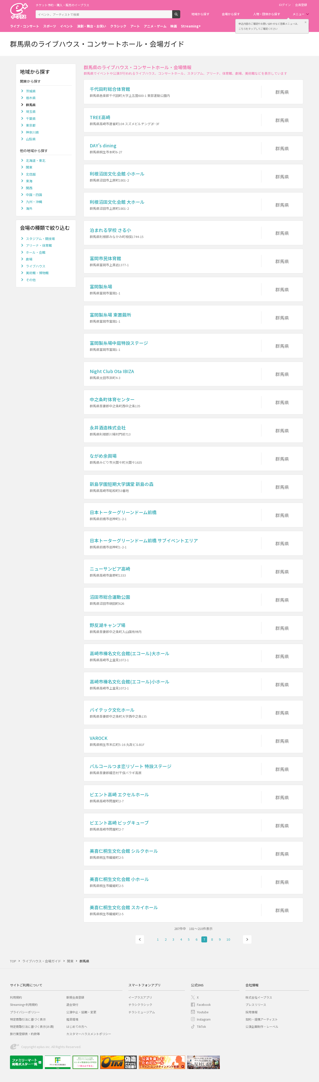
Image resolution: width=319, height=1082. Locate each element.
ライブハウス (35, 266)
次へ (247, 939)
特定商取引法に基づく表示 (28, 1019)
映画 (173, 26)
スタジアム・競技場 (40, 238)
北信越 (31, 174)
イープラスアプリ (140, 997)
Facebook (204, 1004)
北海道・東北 (35, 160)
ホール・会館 (35, 252)
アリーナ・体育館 (39, 245)
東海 (29, 181)
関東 (29, 167)
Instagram (204, 1019)
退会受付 (72, 1004)
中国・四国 (34, 194)
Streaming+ (191, 26)
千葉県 (31, 118)
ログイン (285, 4)
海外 (29, 208)
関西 (29, 188)
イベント (66, 26)
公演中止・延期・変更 (81, 1012)
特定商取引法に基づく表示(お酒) (32, 1026)
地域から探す (200, 14)
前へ (140, 939)
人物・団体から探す (266, 14)
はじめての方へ (76, 1026)
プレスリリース (255, 1004)
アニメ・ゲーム (155, 26)
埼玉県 (31, 111)
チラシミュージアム (141, 1012)
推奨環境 (72, 1019)
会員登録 (301, 4)
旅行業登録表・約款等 (25, 1034)
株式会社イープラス (258, 997)
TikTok (201, 1026)
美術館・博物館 (37, 272)
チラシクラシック (140, 1004)
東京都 (31, 125)
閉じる (306, 22)
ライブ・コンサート (24, 26)
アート (135, 26)
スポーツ (49, 26)
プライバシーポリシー (25, 1012)
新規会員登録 (75, 997)
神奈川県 (32, 132)
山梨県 (31, 139)
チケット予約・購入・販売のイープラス (62, 5)
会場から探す (231, 14)
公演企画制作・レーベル (261, 1026)
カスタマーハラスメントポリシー (88, 1034)
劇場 (29, 259)
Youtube (202, 1012)
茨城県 (31, 91)
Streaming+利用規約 (24, 1004)
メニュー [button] (299, 14)
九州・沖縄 (34, 201)
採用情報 (251, 1012)
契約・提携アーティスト (261, 1019)
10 (228, 939)
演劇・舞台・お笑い (91, 26)
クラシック (118, 26)
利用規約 (16, 997)
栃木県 (31, 97)
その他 (31, 279)
